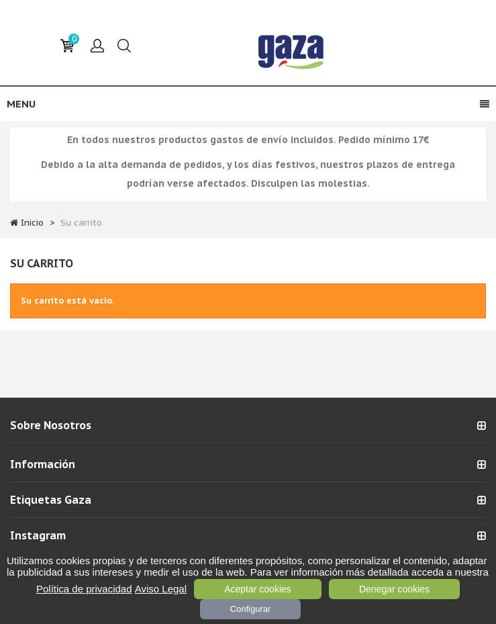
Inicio (32, 222)
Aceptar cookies (257, 589)
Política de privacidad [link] (84, 588)
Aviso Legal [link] (161, 588)
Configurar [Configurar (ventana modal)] (250, 609)
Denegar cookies (394, 589)
